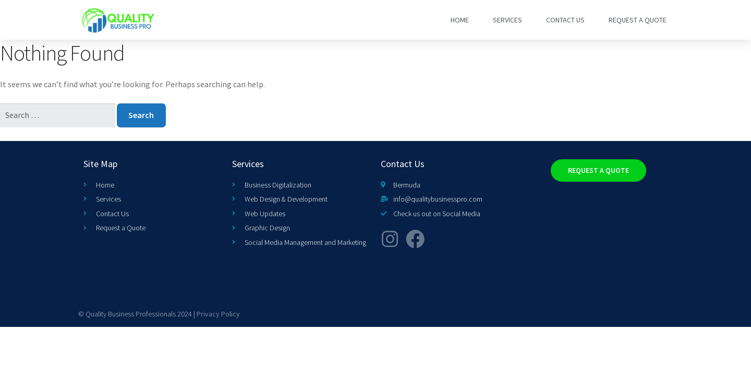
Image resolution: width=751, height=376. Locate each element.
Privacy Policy (218, 314)
